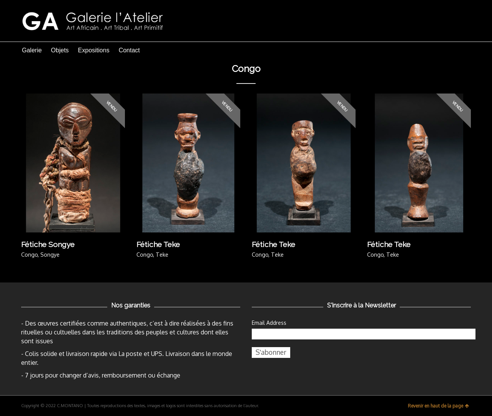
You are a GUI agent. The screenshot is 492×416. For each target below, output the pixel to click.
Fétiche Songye (48, 244)
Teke (162, 254)
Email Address (269, 322)
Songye (50, 254)
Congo (29, 254)
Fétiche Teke (158, 244)
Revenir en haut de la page (438, 406)
